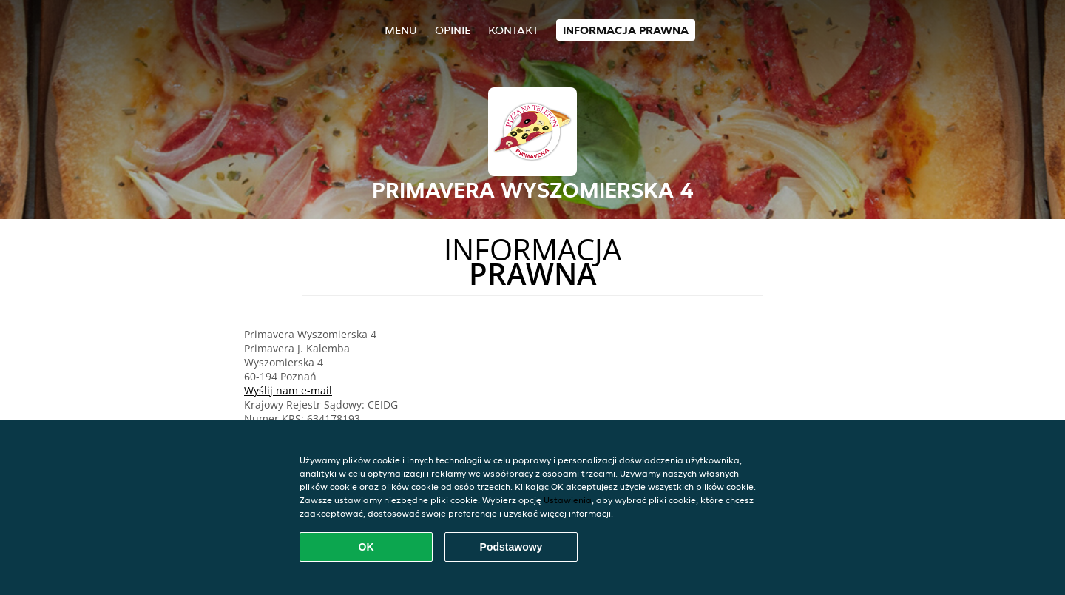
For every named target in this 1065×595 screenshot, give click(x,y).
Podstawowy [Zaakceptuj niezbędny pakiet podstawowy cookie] (511, 547)
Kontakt (513, 30)
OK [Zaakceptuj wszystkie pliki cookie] (366, 547)
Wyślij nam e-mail (288, 390)
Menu (401, 30)
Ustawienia (568, 499)
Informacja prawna (626, 30)
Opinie (452, 30)
